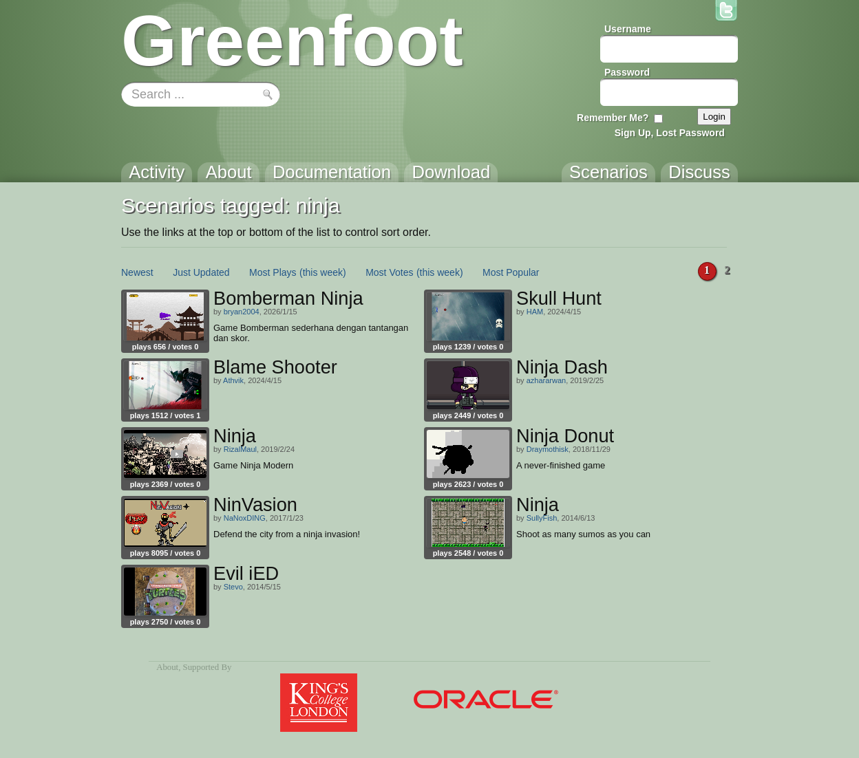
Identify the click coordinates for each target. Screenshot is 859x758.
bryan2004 (241, 311)
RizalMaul (240, 449)
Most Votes (389, 272)
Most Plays (272, 272)
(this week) (322, 272)
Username (627, 28)
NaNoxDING (245, 518)
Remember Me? (612, 117)
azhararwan (546, 380)
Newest (137, 272)
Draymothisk (548, 449)
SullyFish (542, 518)
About (167, 667)
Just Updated (201, 272)
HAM (535, 311)
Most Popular (510, 272)
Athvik (233, 380)
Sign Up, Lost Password (670, 132)
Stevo (233, 587)
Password (627, 72)
